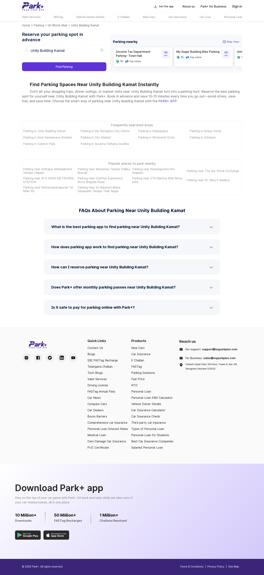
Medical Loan (96, 435)
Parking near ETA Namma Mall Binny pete (157, 180)
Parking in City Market (95, 137)
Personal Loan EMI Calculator (152, 398)
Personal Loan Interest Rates (107, 429)
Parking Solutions (143, 373)
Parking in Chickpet (203, 137)
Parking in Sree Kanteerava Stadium (47, 137)
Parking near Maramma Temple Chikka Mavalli (104, 171)
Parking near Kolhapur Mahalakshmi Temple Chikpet (47, 171)
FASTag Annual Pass (101, 391)
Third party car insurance (148, 422)
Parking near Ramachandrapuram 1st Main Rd (48, 189)
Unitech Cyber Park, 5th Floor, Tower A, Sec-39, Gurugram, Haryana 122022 (211, 366)
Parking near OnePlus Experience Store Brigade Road (100, 180)
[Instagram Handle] (26, 357)
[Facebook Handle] (38, 357)
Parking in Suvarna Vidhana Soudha (104, 144)
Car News (94, 398)
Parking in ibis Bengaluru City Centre (105, 131)
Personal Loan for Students (150, 435)
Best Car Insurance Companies (152, 441)
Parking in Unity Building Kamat (44, 131)
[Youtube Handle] (73, 357)
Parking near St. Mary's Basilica (208, 180)
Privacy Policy (215, 566)
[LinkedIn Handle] (61, 357)
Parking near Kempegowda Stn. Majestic (153, 171)
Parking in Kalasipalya (153, 131)
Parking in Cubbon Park (39, 144)
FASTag (136, 366)
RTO (134, 385)
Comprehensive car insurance (107, 422)
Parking (39, 25)
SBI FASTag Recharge (102, 360)
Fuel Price (138, 379)
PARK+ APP (167, 101)
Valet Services (97, 379)
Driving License (97, 385)
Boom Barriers (97, 416)
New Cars (138, 348)
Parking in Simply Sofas (205, 131)
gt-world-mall (57, 25)
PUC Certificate (98, 447)
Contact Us (95, 348)
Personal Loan (141, 391)
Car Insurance (141, 354)
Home (26, 25)
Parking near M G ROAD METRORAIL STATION (49, 180)
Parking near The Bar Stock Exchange (213, 171)
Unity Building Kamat (85, 25)
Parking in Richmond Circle (156, 137)
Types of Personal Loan (147, 429)
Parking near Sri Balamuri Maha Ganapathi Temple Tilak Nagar (99, 189)
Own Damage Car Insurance (106, 441)
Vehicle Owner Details (146, 404)
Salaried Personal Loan (147, 447)
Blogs (91, 354)
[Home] (33, 6)
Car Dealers (95, 410)
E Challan (137, 360)
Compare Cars (97, 404)
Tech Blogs (95, 373)
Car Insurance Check (145, 416)
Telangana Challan (100, 366)
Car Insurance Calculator (148, 410)
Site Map (233, 566)
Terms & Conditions (191, 566)
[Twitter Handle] (49, 357)
